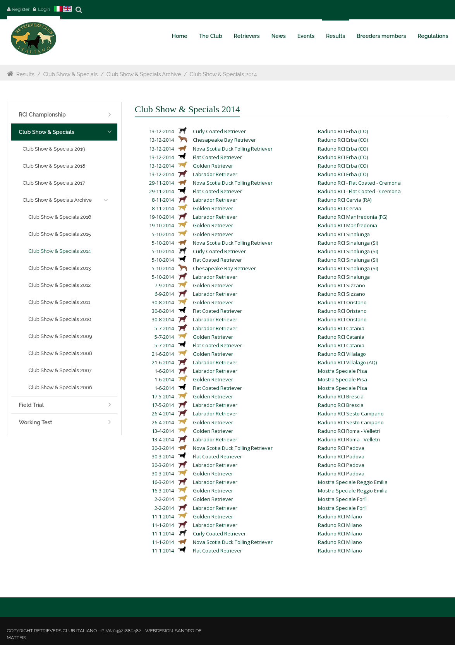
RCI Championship (42, 115)
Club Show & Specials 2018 (54, 166)
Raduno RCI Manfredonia (347, 225)
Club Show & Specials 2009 (60, 336)
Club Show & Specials (70, 74)
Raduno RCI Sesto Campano (351, 413)
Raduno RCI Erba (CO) (343, 131)
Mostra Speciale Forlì (342, 499)
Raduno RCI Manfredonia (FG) (352, 216)
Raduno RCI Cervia (339, 208)
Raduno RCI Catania (341, 328)
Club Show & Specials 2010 (60, 319)
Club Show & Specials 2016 (60, 217)
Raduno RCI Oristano (342, 302)
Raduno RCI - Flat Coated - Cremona (359, 182)
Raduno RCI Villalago (342, 353)
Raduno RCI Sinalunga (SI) (348, 242)
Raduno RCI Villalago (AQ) (347, 362)
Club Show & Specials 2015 (60, 234)
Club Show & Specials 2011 (60, 302)
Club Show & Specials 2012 (60, 285)
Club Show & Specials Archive (143, 74)
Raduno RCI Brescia (341, 396)
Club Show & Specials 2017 (54, 183)
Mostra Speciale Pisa (342, 370)
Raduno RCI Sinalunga (344, 234)
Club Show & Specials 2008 (60, 353)
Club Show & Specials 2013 (60, 268)
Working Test (35, 422)
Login (44, 9)
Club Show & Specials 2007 (60, 370)
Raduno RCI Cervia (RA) (344, 199)
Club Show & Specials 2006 (60, 387)
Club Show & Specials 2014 (223, 74)
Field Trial (31, 405)
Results (25, 74)
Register (21, 9)
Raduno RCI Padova (341, 447)
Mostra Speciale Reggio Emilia (353, 482)
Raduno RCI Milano (340, 516)
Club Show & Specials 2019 (54, 149)
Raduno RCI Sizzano (341, 285)
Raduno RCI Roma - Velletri (349, 430)
